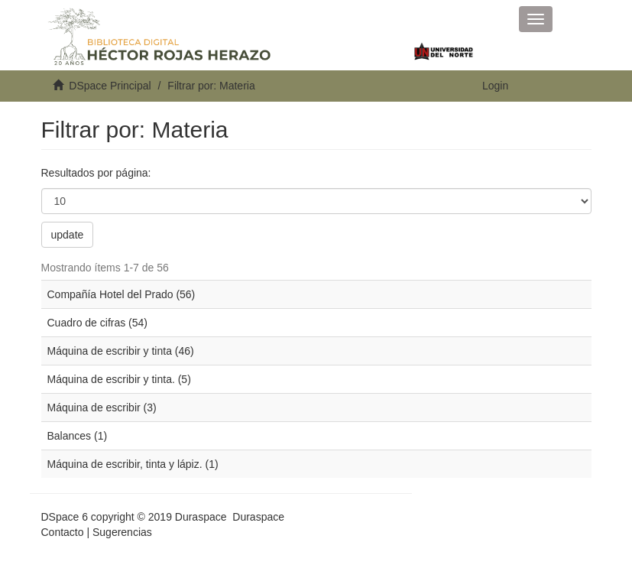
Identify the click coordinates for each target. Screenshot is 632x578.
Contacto (62, 532)
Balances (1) (77, 436)
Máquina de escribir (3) (102, 407)
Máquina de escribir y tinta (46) (120, 351)
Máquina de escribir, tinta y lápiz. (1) (133, 464)
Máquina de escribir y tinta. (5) (119, 379)
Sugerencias (122, 532)
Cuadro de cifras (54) (97, 323)
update (67, 235)
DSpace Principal (110, 86)
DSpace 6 (64, 517)
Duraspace (258, 517)
